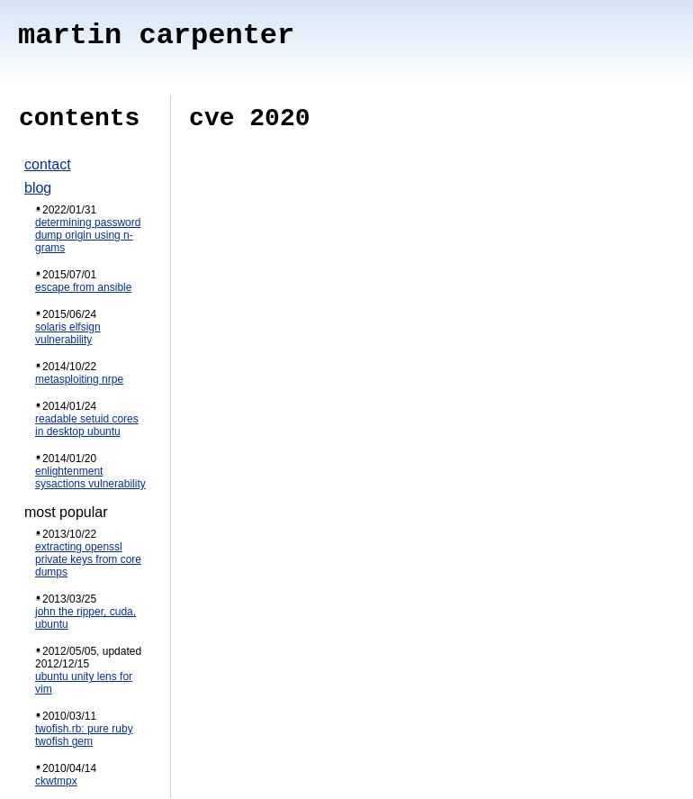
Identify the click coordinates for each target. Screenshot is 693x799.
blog (37, 187)
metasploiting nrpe (79, 379)
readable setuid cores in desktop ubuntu (87, 425)
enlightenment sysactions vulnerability (90, 477)
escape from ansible (83, 287)
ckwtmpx (56, 781)
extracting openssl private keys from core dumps (88, 559)
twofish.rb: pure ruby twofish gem (84, 735)
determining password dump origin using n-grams (87, 235)
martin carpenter (156, 35)
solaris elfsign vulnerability (68, 333)
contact (47, 164)
